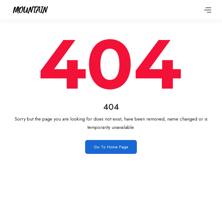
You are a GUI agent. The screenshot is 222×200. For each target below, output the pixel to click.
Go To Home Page (111, 147)
